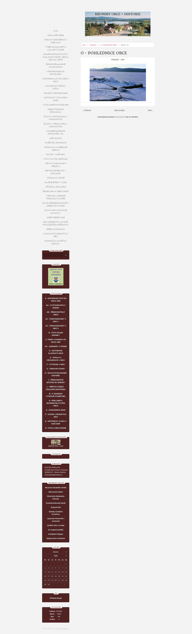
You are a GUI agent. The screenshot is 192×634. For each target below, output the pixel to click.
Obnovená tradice (55, 492)
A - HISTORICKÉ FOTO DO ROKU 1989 (55, 299)
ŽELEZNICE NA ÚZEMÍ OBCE (55, 191)
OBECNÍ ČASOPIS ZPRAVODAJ (56, 110)
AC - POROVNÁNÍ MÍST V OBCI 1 (55, 320)
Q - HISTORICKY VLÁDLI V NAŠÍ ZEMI (56, 422)
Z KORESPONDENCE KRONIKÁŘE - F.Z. (55, 132)
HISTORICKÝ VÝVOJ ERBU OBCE (55, 98)
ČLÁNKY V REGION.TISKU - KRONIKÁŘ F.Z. (55, 124)
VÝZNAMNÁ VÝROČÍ (56, 178)
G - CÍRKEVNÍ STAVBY (56, 369)
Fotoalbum (93, 45)
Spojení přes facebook (56, 538)
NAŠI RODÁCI (55, 138)
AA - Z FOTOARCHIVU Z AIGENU (55, 306)
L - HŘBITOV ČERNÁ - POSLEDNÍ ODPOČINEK (56, 388)
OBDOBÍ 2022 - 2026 (55, 446)
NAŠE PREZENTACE (56, 217)
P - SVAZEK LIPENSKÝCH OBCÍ (55, 415)
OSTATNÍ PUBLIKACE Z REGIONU (55, 164)
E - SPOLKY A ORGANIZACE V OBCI (56, 359)
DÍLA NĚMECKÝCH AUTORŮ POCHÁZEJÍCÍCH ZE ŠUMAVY (55, 223)
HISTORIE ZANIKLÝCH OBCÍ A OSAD (55, 79)
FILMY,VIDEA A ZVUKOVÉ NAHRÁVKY (55, 211)
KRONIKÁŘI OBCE (56, 35)
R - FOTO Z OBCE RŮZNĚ (55, 428)
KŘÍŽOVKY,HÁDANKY (55, 229)
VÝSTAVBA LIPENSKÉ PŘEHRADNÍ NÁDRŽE (55, 196)
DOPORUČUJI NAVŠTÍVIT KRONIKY (55, 242)
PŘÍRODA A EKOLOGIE (55, 186)
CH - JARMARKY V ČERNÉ (56, 346)
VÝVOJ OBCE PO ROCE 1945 (55, 104)
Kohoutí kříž (56, 507)
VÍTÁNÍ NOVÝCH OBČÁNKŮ (55, 159)
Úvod (84, 45)
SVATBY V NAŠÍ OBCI (55, 154)
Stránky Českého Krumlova (56, 513)
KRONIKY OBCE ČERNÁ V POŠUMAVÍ (55, 40)
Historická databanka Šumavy (55, 497)
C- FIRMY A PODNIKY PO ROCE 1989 (56, 341)
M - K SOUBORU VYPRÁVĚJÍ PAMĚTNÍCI (55, 395)
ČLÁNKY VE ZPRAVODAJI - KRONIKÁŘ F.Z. (55, 117)
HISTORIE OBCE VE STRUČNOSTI (55, 72)
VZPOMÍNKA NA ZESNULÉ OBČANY (55, 148)
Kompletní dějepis (55, 534)
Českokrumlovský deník (56, 503)
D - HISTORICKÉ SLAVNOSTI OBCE (55, 352)
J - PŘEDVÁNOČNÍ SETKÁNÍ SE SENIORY (56, 381)
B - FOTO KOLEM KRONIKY (56, 334)
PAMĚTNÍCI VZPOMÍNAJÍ (55, 142)
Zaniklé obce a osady (55, 525)
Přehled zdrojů (56, 598)
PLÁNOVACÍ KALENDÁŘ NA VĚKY (55, 234)
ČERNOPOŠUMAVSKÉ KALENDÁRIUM (55, 65)
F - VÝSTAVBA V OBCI (56, 364)
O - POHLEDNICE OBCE (108, 45)
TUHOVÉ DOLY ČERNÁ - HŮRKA (55, 87)
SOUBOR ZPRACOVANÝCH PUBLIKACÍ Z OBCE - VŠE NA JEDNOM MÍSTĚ (56, 56)
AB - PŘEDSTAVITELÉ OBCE (56, 313)
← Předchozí (86, 110)
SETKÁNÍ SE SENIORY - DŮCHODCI (55, 171)
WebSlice (65, 628)
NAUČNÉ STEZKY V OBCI (55, 182)
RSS (59, 628)
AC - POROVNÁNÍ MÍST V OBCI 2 (55, 327)
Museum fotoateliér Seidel (55, 488)
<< (45, 552)
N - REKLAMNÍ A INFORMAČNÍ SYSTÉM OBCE (56, 403)
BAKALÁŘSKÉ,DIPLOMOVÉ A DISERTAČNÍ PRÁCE (55, 204)
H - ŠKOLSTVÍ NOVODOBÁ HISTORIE (56, 374)
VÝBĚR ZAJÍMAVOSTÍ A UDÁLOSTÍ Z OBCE (55, 48)
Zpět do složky (119, 110)
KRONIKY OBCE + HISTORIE (118, 14)
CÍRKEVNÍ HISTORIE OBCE (55, 93)
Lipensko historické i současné (55, 520)
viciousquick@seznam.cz (53, 475)
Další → (151, 110)
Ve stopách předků (55, 530)
